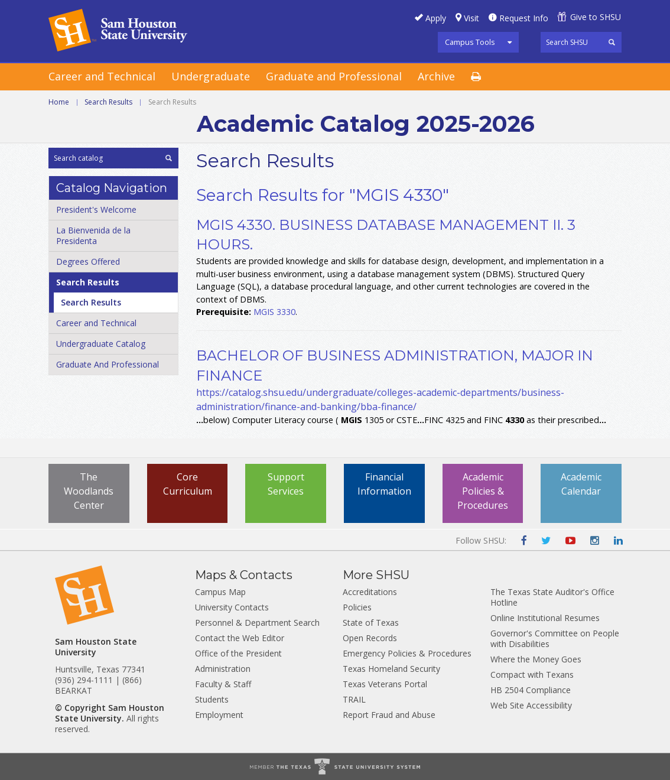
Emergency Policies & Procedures (407, 653)
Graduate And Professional (107, 364)
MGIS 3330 (274, 311)
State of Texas (371, 622)
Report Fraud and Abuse (389, 714)
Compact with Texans (532, 674)
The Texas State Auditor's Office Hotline (552, 597)
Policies (357, 607)
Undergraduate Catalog (100, 343)
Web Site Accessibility (531, 705)
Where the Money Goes (535, 659)
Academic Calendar (581, 484)
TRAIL (354, 699)
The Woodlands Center (88, 491)
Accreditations (370, 591)
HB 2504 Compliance (530, 690)
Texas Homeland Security (391, 668)
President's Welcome (96, 209)
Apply (435, 18)
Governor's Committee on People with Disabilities (554, 638)
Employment (219, 714)
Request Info (523, 18)
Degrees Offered (88, 261)
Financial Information (384, 484)
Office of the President (238, 653)
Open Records (370, 638)
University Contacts (232, 607)
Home (58, 102)
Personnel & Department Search (257, 622)
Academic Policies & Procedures (482, 491)
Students (212, 699)
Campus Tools (470, 42)
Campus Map (220, 591)
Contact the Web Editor (239, 638)
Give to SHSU (595, 16)
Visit (471, 18)
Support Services (286, 484)
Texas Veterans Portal (385, 684)
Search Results (108, 102)
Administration (223, 668)
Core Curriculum (187, 484)
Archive (436, 76)
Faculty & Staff (223, 684)
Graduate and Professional (334, 76)
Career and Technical (101, 76)
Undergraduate (210, 76)
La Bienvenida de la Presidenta (93, 235)
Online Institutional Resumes (545, 617)
